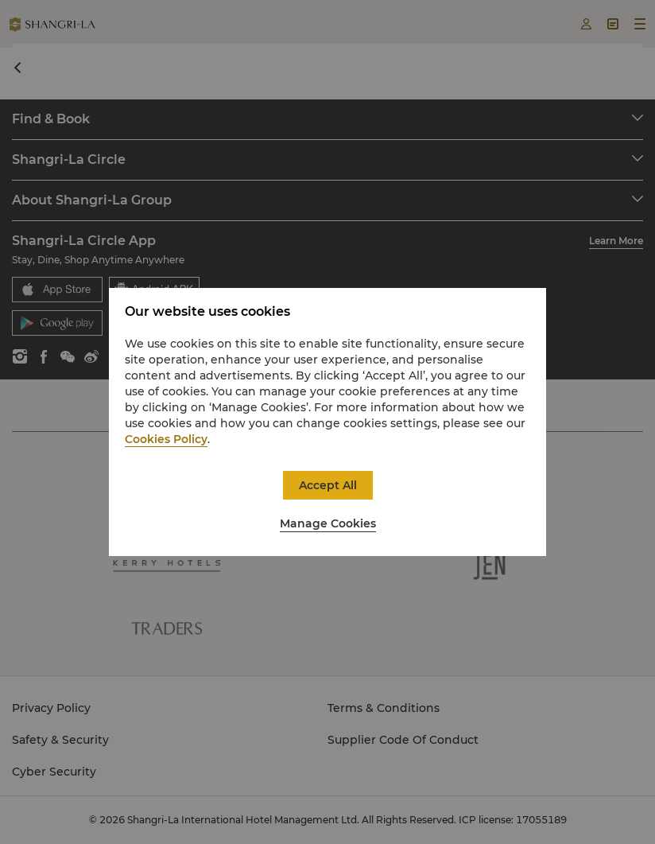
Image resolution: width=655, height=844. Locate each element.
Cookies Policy (166, 439)
